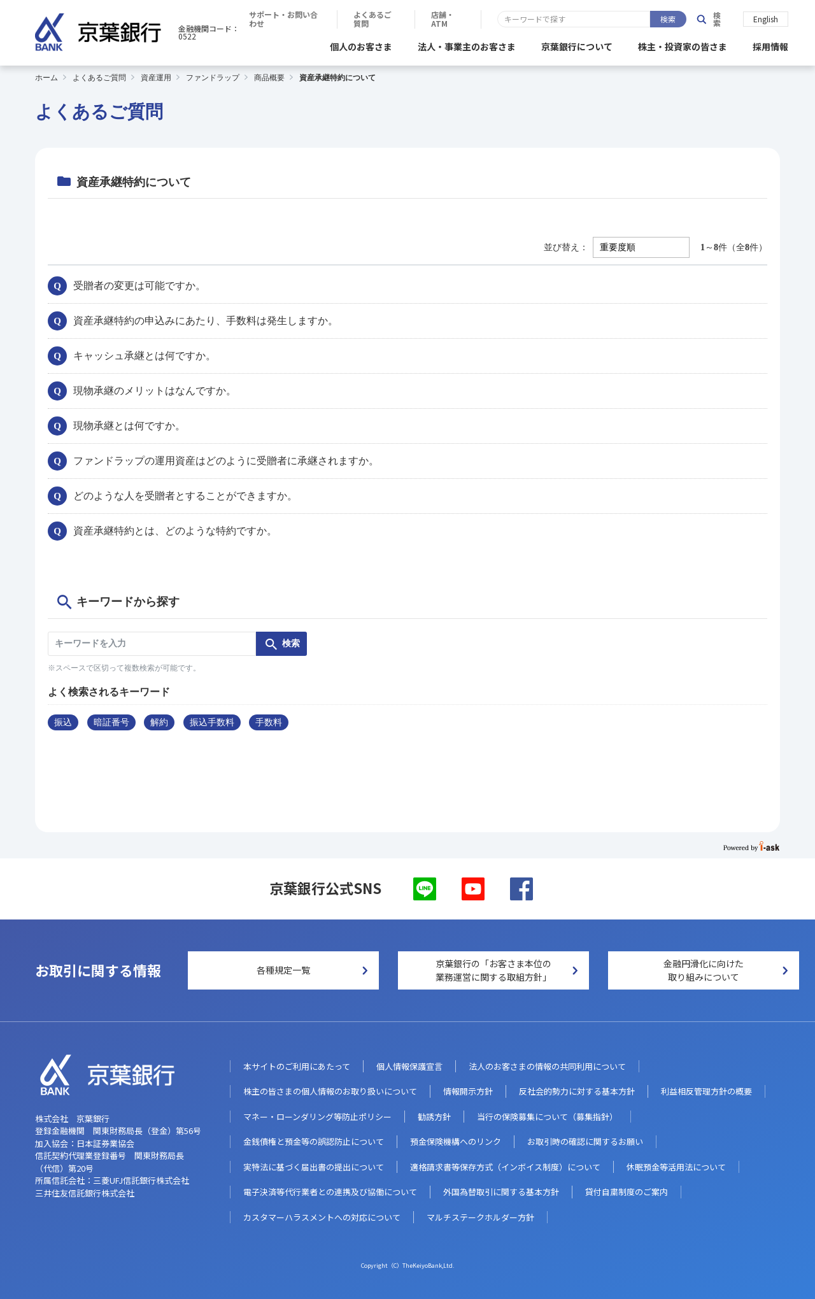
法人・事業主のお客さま (467, 44)
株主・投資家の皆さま (682, 44)
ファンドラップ (212, 75)
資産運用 (156, 75)
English (765, 18)
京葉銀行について (577, 44)
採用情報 (770, 44)
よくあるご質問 (563, 19)
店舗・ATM (642, 19)
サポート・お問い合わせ (462, 19)
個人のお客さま (361, 44)
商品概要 (269, 75)
